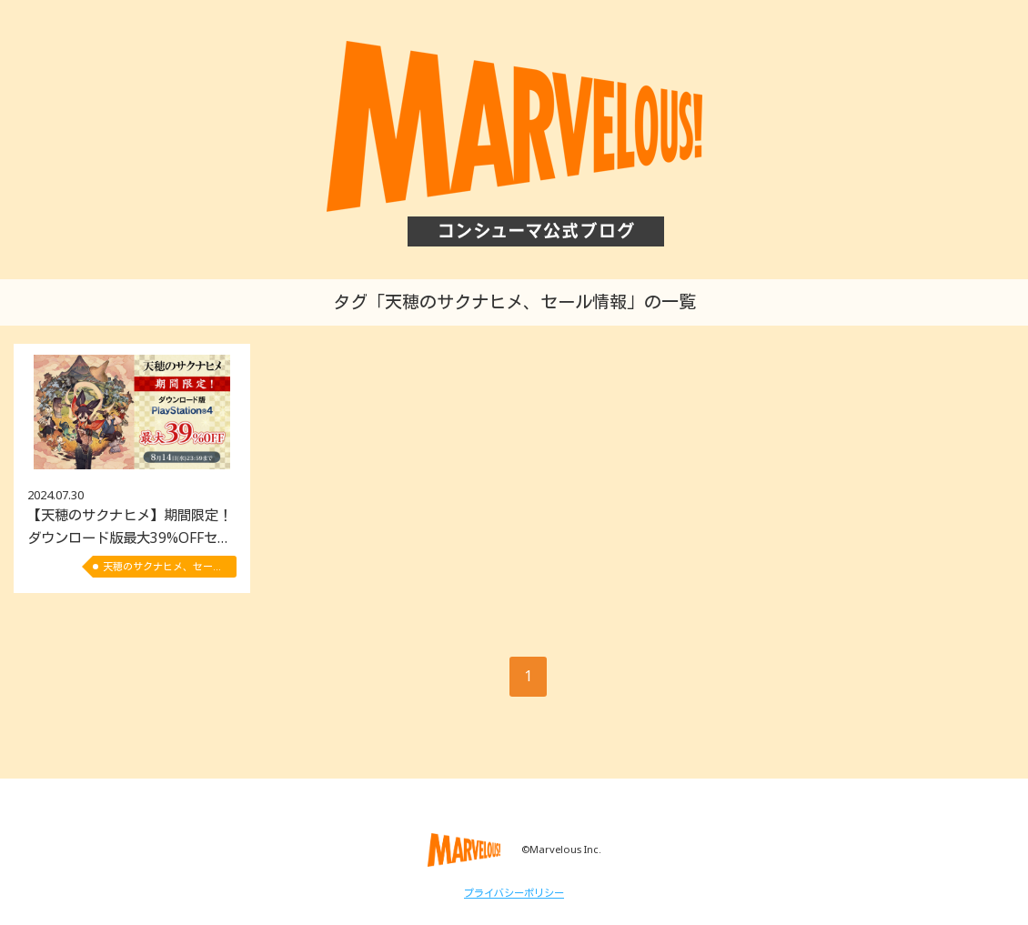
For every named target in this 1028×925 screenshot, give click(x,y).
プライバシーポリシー (514, 893)
